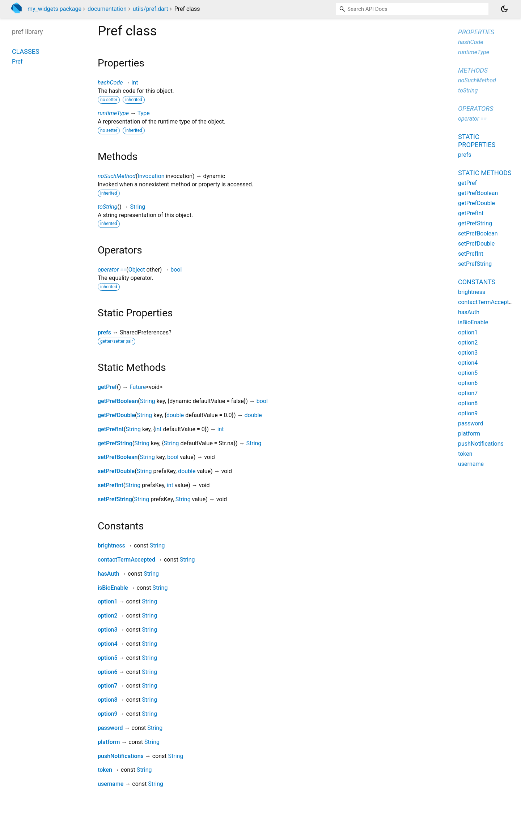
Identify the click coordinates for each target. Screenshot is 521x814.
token (105, 769)
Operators (475, 108)
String (137, 206)
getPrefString (115, 443)
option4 (108, 643)
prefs (104, 332)
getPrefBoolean (118, 401)
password (110, 727)
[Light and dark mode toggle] (504, 9)
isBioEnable (113, 587)
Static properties (476, 140)
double (175, 415)
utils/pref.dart (150, 8)
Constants (476, 282)
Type (143, 113)
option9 (108, 713)
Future (138, 387)
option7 (108, 685)
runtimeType (113, 113)
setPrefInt (110, 485)
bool (176, 269)
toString (107, 206)
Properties (476, 32)
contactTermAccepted (126, 559)
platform (109, 742)
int (134, 82)
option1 (108, 601)
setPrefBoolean (118, 457)
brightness (111, 545)
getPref (107, 387)
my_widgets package (54, 8)
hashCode (110, 82)
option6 (108, 671)
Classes (25, 51)
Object (136, 269)
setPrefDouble (116, 471)
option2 (108, 615)
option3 (108, 629)
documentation (107, 8)
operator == (112, 269)
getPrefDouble (116, 415)
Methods (473, 70)
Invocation (150, 176)
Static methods (485, 173)
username (110, 783)
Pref (17, 61)
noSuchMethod (117, 176)
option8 (108, 699)
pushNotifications (121, 756)
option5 (108, 657)
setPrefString (115, 499)
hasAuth (108, 573)
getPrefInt (111, 429)
